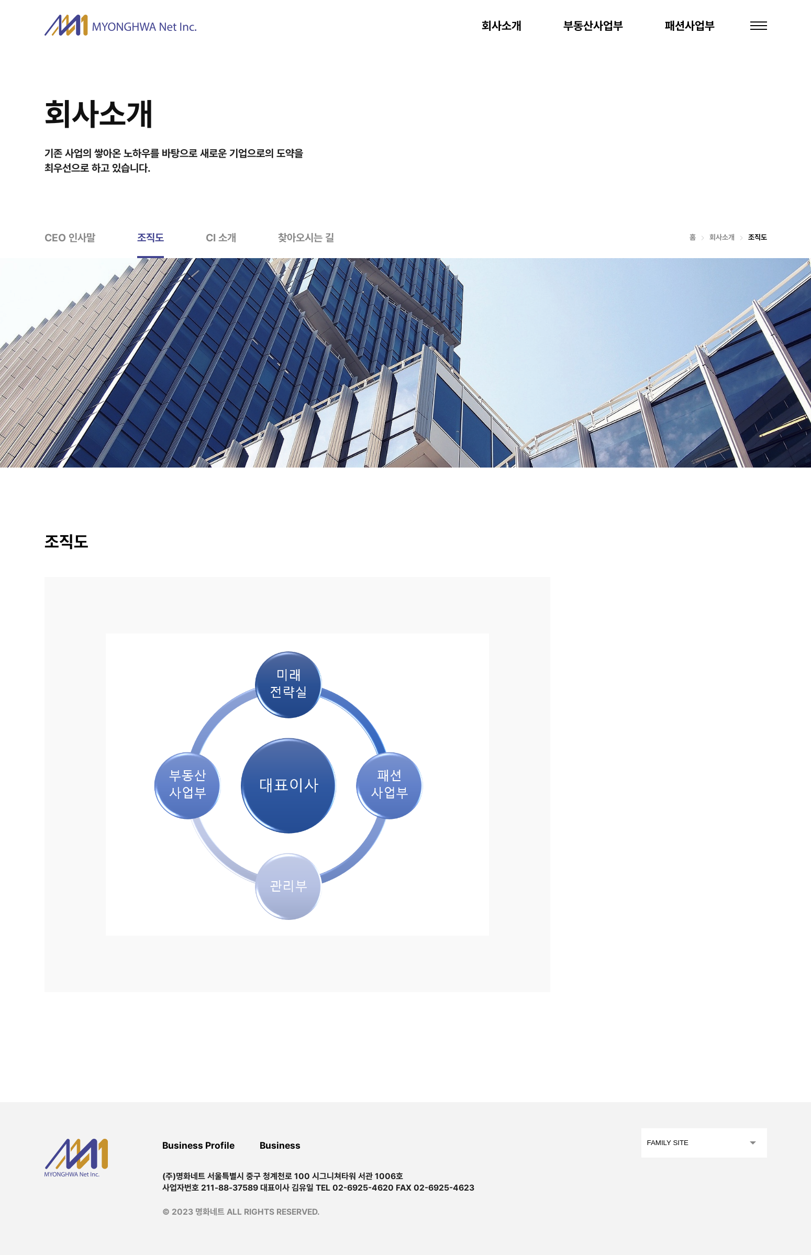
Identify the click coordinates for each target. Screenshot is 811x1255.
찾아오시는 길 (306, 237)
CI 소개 (221, 237)
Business (280, 1145)
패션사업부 (690, 25)
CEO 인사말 (70, 237)
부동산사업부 (593, 25)
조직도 (150, 237)
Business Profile (198, 1145)
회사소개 (501, 25)
